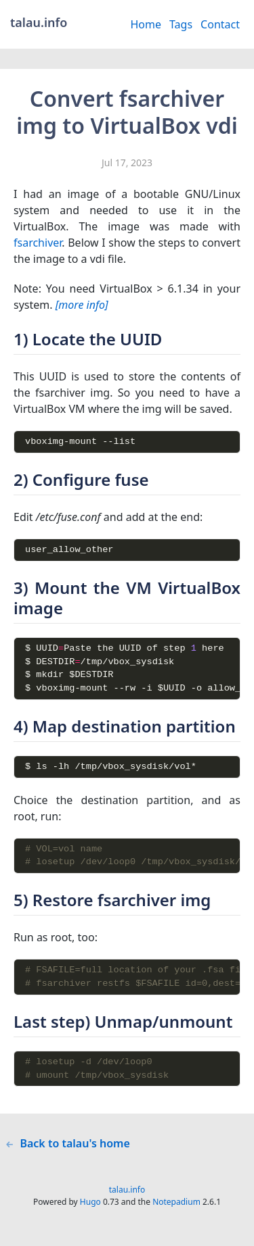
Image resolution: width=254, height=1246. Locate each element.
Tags (180, 24)
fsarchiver (38, 242)
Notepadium (176, 1219)
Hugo (90, 1219)
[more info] (82, 304)
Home (145, 24)
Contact (220, 24)
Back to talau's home (67, 1160)
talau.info (127, 1207)
